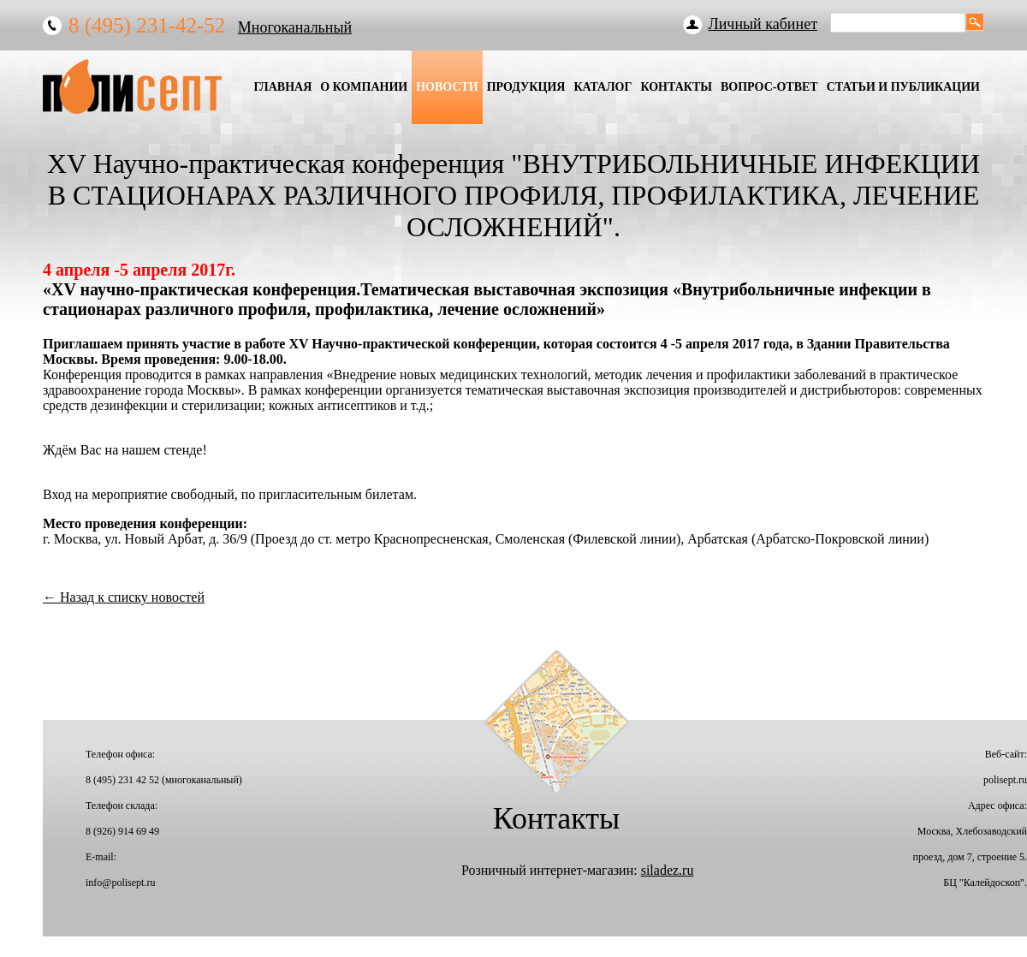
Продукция (526, 86)
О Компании (363, 86)
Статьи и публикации (903, 86)
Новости (447, 86)
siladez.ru (667, 870)
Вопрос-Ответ (769, 86)
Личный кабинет (763, 24)
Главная (282, 86)
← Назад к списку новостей (124, 597)
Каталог (602, 86)
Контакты (676, 86)
